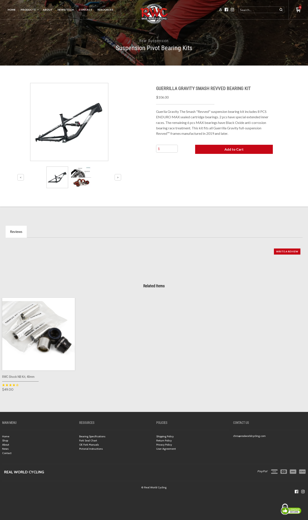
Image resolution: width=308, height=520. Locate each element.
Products (28, 9)
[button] (234, 149)
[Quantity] (167, 149)
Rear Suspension (154, 40)
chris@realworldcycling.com (249, 436)
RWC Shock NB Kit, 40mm (18, 377)
